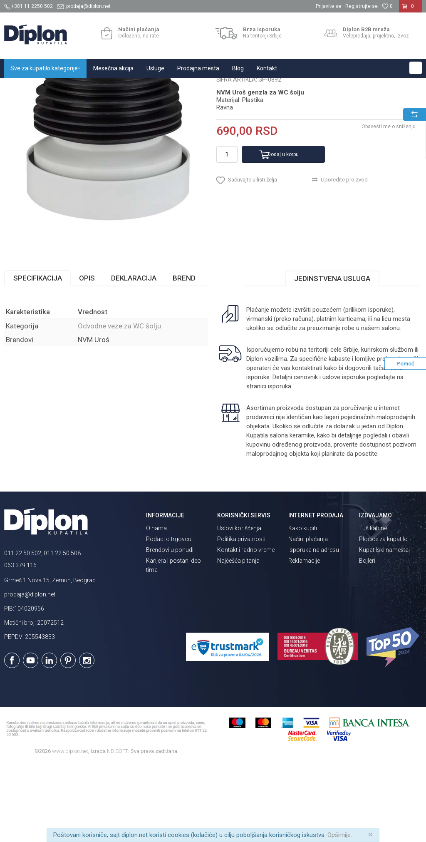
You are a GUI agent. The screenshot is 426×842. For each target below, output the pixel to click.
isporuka (279, 464)
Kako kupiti (302, 606)
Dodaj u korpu (283, 232)
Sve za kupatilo (65, 87)
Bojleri (367, 638)
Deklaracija (133, 356)
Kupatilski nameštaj (384, 627)
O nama (156, 606)
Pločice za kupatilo (383, 616)
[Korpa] (410, 9)
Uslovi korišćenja (239, 606)
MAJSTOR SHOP (109, 87)
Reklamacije (304, 638)
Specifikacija (37, 356)
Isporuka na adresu (313, 627)
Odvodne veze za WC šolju (168, 87)
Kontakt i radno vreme (246, 627)
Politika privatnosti (241, 616)
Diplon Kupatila (22, 87)
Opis (87, 356)
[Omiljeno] (387, 6)
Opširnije (339, 835)
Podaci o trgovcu (168, 616)
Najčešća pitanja (238, 638)
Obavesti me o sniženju (389, 204)
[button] (415, 68)
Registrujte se (361, 6)
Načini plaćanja (308, 616)
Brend (184, 356)
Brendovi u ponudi (169, 627)
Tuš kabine (373, 606)
